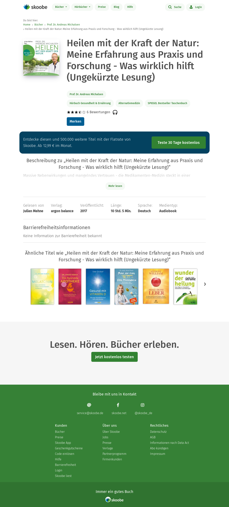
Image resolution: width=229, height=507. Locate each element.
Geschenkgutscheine (69, 448)
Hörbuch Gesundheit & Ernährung (90, 103)
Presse (107, 443)
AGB (153, 437)
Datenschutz (158, 432)
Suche (174, 7)
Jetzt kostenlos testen (114, 357)
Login (195, 7)
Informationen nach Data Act (169, 443)
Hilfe (130, 7)
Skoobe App (63, 443)
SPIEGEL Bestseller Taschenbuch (167, 103)
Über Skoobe (111, 432)
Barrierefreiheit (65, 465)
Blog (116, 7)
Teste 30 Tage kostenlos (179, 142)
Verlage (108, 448)
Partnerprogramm (114, 454)
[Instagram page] (143, 409)
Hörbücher (81, 7)
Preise (102, 7)
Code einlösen (64, 454)
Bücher (60, 7)
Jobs (105, 437)
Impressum (157, 454)
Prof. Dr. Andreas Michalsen (63, 24)
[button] (205, 284)
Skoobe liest (63, 476)
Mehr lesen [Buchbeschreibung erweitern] (115, 186)
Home (26, 24)
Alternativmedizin (129, 103)
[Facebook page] (119, 409)
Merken (75, 121)
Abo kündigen (159, 448)
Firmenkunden (112, 459)
